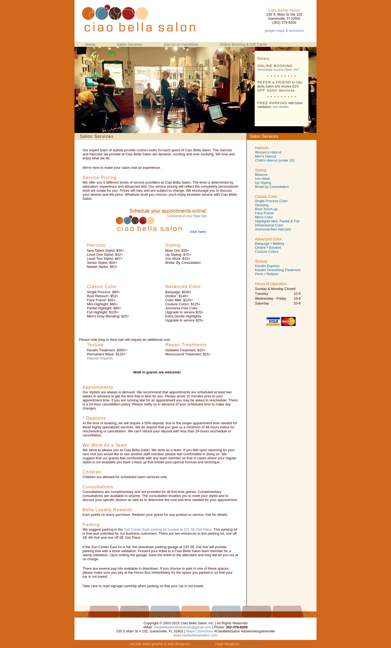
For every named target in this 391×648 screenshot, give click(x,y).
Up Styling (263, 183)
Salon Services (129, 44)
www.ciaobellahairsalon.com (195, 635)
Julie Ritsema (250, 644)
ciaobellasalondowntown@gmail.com (182, 627)
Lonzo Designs (202, 644)
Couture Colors (266, 252)
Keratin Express (267, 266)
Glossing (262, 205)
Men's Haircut (265, 156)
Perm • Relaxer (267, 274)
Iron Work (262, 179)
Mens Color (264, 217)
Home (90, 44)
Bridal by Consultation (272, 187)
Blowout (261, 175)
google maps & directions (284, 31)
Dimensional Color (269, 225)
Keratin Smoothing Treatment (277, 270)
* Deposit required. (107, 356)
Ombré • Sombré (268, 248)
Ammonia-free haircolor (273, 229)
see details (280, 107)
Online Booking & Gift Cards (243, 44)
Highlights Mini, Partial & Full (277, 221)
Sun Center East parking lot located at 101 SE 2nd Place (168, 529)
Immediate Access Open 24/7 (278, 70)
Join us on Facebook (180, 44)
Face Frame (264, 213)
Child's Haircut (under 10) (274, 160)
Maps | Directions (199, 631)
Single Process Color (271, 201)
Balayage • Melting (269, 243)
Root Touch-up (266, 209)
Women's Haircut (268, 152)
